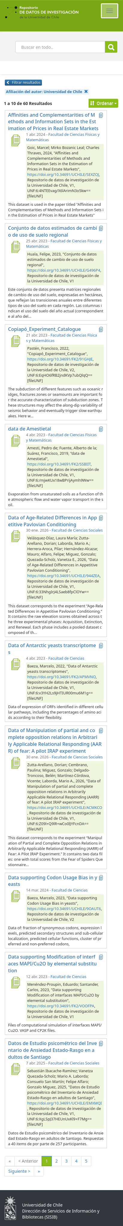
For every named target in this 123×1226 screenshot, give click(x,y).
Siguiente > (19, 1171)
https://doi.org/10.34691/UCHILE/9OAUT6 (64, 908)
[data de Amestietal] (15, 440)
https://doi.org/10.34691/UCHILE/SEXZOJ (63, 174)
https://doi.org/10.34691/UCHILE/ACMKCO (64, 807)
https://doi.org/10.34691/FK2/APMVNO (61, 676)
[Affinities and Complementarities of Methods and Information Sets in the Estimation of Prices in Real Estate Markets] (15, 140)
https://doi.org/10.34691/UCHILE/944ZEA (63, 575)
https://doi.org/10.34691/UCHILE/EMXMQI (64, 1103)
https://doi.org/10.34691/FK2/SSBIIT (59, 464)
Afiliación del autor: (47, 91)
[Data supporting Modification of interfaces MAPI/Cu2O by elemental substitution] (15, 982)
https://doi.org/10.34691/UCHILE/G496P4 (63, 270)
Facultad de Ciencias (66, 658)
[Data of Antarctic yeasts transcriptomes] (15, 664)
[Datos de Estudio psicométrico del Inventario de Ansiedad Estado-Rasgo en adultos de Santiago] (15, 1069)
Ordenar (103, 103)
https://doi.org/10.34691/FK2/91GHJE (60, 359)
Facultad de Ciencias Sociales (77, 530)
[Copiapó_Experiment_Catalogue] (15, 341)
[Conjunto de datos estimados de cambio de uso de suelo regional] (15, 247)
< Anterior (28, 1161)
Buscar (111, 47)
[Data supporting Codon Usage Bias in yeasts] (15, 896)
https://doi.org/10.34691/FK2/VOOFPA (60, 1006)
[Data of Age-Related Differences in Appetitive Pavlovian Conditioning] (15, 536)
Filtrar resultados (23, 82)
